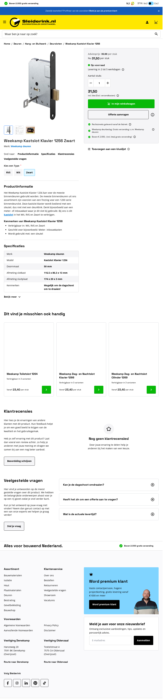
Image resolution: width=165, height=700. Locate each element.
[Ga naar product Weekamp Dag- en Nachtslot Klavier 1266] (98, 390)
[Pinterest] (35, 683)
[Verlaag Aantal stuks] (90, 83)
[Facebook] (8, 683)
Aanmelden (143, 640)
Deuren (18, 43)
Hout (6, 585)
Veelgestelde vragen (15, 158)
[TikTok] (44, 683)
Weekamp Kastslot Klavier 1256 (82, 43)
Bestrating (9, 600)
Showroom (50, 595)
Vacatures (49, 600)
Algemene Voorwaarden (17, 625)
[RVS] (8, 172)
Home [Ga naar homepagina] (7, 43)
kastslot (8, 214)
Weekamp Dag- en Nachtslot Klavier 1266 (77, 375)
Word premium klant (104, 604)
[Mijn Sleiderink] (147, 22)
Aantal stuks (94, 75)
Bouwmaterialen (13, 575)
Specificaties (48, 153)
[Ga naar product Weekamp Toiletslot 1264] (46, 390)
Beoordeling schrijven (19, 461)
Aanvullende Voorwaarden (18, 630)
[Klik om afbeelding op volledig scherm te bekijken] (41, 85)
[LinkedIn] (26, 683)
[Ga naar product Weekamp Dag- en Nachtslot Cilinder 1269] (151, 390)
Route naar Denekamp (16, 661)
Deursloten (56, 43)
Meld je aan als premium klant (103, 10)
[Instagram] (17, 683)
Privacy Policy (51, 625)
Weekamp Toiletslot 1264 (22, 374)
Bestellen (49, 580)
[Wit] (18, 172)
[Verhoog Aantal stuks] (107, 83)
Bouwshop (9, 610)
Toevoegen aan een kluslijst (107, 149)
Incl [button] (146, 3)
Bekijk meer (12, 297)
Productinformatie (28, 153)
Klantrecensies (66, 153)
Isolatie (8, 580)
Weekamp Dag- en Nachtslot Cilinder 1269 (129, 375)
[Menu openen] (5, 22)
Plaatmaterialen (12, 590)
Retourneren (51, 585)
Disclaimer (50, 630)
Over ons (49, 575)
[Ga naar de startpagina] (33, 22)
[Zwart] (29, 172)
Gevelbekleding (12, 605)
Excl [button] (156, 3)
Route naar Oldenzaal (56, 661)
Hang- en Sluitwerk (35, 43)
